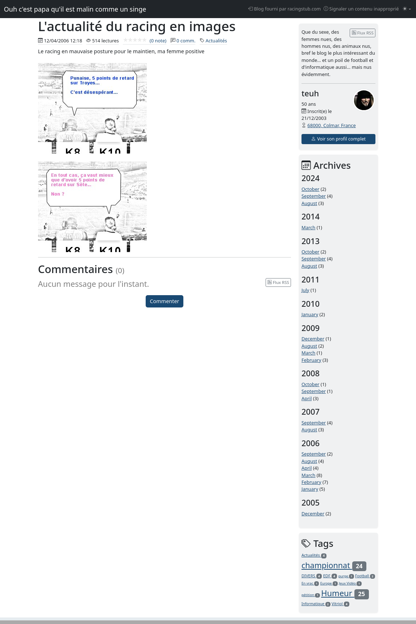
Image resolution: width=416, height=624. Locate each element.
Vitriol (340, 603)
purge (346, 576)
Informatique (315, 603)
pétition (310, 594)
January (309, 314)
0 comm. (186, 40)
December (312, 338)
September (313, 196)
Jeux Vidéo (350, 583)
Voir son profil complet (338, 139)
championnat (333, 565)
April (306, 398)
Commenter (164, 301)
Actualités (216, 40)
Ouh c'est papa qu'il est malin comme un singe (75, 9)
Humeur (345, 592)
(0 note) (144, 40)
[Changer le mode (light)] (407, 9)
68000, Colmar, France (331, 125)
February (311, 360)
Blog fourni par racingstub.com (284, 9)
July (305, 290)
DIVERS (311, 575)
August (309, 203)
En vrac (310, 583)
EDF (330, 575)
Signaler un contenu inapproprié (361, 9)
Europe (329, 583)
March (308, 227)
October (310, 189)
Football (365, 575)
